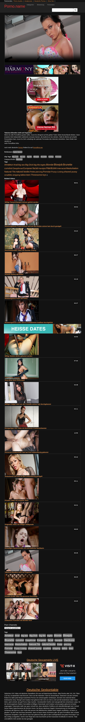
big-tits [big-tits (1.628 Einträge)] (36, 164)
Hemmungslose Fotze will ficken (16, 298)
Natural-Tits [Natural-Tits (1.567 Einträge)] (10, 171)
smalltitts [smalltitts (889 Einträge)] (8, 175)
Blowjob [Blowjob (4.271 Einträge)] (58, 164)
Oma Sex (51, 1)
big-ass (22, 157)
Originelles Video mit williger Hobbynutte (19, 524)
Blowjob (36, 157)
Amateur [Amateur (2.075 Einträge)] (8, 164)
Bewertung (40, 5)
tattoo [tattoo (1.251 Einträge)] (23, 175)
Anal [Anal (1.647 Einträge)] (15, 164)
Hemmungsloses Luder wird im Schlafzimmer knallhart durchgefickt (29, 322)
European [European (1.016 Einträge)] (27, 168)
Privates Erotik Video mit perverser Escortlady (21, 596)
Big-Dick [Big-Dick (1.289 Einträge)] (29, 165)
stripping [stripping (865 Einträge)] (16, 175)
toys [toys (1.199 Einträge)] (44, 175)
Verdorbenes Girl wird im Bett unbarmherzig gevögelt (23, 476)
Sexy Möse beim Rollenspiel (15, 380)
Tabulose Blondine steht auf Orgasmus (18, 572)
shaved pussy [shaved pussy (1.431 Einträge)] (70, 172)
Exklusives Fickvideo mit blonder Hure (18, 620)
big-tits (29, 157)
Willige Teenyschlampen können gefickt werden (21, 202)
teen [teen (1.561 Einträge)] (28, 175)
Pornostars (51, 5)
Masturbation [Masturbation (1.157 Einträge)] (72, 168)
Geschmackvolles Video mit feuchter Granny (20, 250)
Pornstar (58, 157)
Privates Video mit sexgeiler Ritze (16, 500)
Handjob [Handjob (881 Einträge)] (42, 168)
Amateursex (28, 1)
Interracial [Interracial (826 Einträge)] (61, 168)
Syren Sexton (17, 152)
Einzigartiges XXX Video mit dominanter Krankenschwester (26, 428)
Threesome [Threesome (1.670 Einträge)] (36, 175)
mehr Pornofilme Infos (11, 143)
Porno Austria (17, 1)
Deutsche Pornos (40, 1)
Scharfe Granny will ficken (14, 274)
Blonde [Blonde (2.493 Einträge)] (49, 164)
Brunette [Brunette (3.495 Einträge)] (67, 164)
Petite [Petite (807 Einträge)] (32, 172)
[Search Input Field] (62, 10)
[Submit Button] (75, 10)
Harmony (19, 159)
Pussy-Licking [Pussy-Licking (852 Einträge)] (57, 172)
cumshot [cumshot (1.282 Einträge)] (8, 168)
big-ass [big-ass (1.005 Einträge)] (21, 165)
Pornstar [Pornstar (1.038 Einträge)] (47, 172)
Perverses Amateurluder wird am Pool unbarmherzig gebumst (26, 452)
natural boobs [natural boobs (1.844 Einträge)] (23, 171)
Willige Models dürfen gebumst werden (18, 356)
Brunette (44, 157)
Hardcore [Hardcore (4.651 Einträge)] (51, 168)
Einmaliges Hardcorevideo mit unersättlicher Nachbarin (24, 548)
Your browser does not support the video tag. (42, 38)
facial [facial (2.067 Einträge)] (35, 168)
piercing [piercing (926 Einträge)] (39, 172)
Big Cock (15, 157)
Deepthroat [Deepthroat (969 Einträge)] (18, 168)
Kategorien (30, 5)
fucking (51, 157)
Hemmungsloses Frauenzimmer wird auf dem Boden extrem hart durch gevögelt (33, 226)
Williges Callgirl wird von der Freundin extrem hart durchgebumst (28, 404)
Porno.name (14, 6)
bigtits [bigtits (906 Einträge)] (43, 165)
